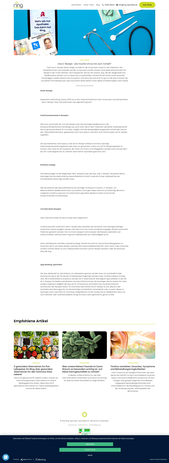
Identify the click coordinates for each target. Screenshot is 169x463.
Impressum (72, 425)
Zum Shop (147, 5)
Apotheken (76, 5)
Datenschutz (83, 425)
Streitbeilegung (95, 425)
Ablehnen (90, 444)
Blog (98, 5)
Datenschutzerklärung (161, 459)
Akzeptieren (90, 450)
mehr (90, 455)
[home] (18, 4)
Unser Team (88, 5)
